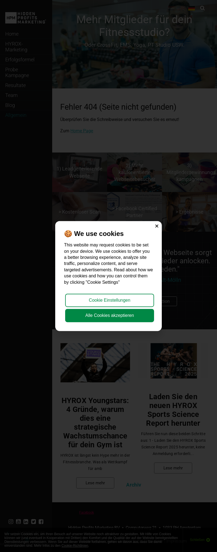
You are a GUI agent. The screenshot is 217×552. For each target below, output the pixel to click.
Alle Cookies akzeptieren (109, 315)
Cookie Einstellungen (109, 300)
